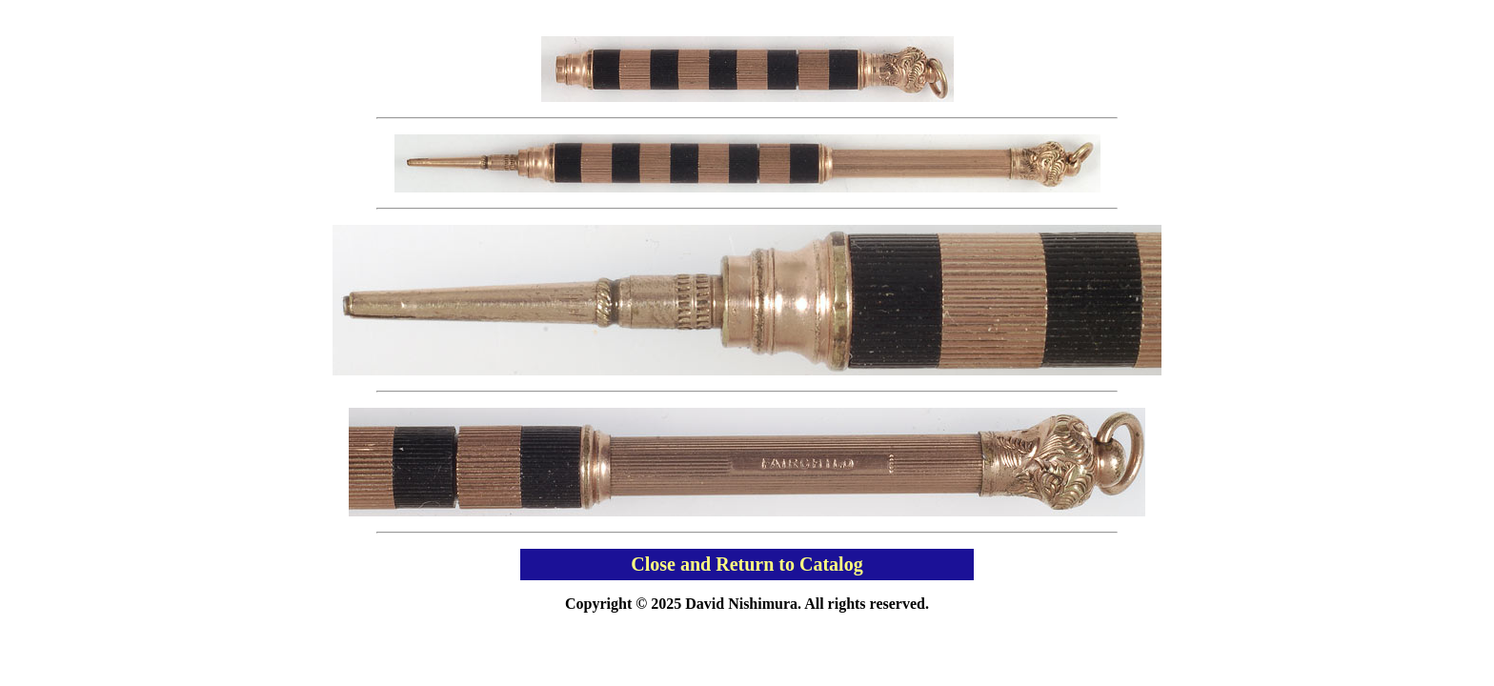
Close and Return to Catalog (746, 564)
